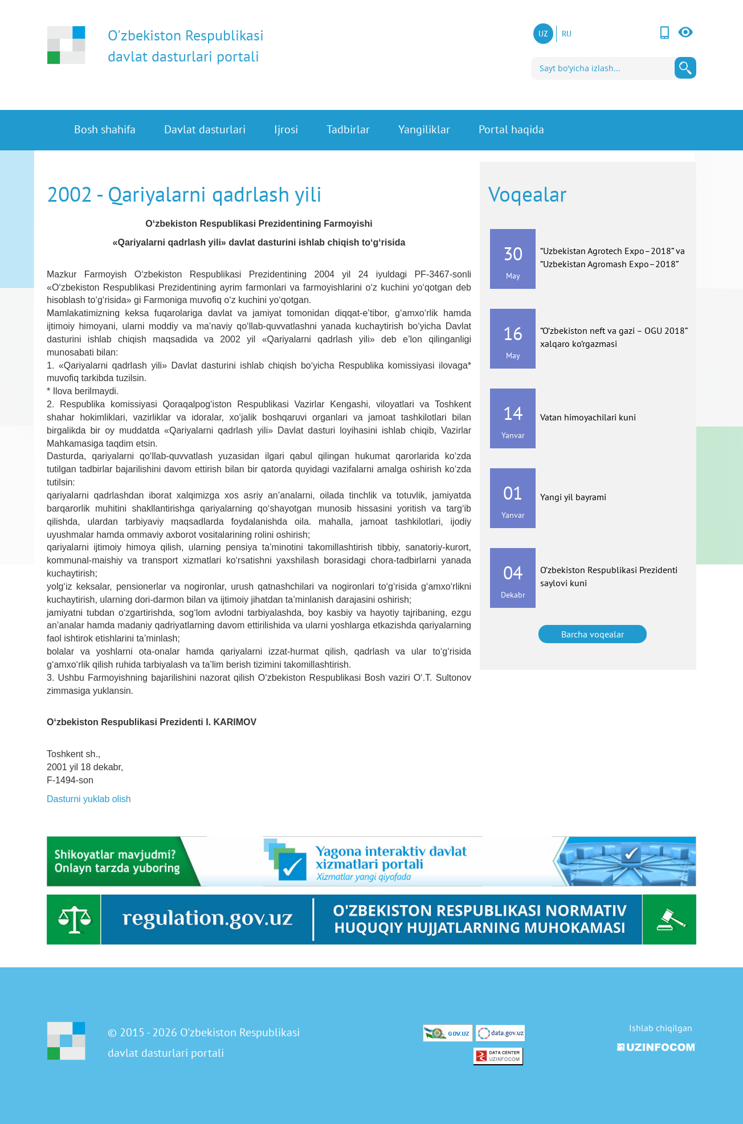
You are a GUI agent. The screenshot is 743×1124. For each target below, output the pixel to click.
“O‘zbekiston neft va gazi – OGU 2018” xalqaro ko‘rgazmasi (613, 337)
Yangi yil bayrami (573, 496)
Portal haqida (511, 130)
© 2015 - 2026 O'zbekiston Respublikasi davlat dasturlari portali (204, 1042)
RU (566, 33)
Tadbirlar (348, 130)
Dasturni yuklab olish (89, 799)
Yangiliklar (424, 130)
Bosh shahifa (105, 130)
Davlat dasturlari (205, 130)
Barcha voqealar (592, 634)
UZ (543, 33)
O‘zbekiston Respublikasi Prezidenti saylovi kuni (608, 576)
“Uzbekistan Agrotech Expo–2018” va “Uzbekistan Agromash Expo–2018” (612, 257)
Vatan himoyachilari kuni (588, 417)
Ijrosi (286, 130)
